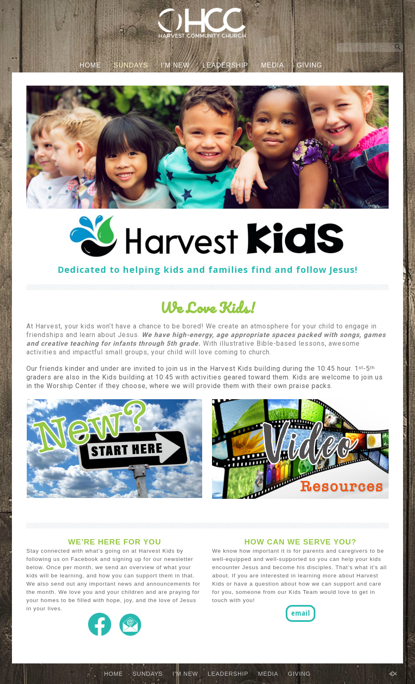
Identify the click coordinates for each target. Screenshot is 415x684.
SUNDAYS (131, 65)
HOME (90, 65)
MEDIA (272, 65)
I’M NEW (175, 65)
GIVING (309, 65)
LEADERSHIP (225, 65)
